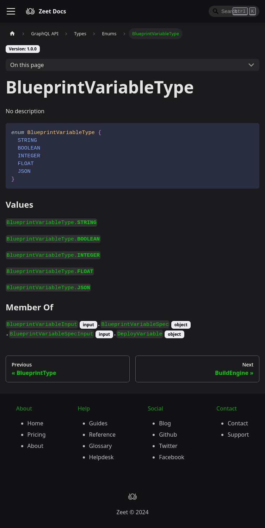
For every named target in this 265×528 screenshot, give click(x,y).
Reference (102, 434)
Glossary (100, 446)
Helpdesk (101, 457)
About (35, 446)
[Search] (234, 11)
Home (35, 423)
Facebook (171, 457)
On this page (27, 65)
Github (168, 434)
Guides (98, 423)
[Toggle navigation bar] (11, 11)
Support (238, 434)
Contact (238, 423)
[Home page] (12, 33)
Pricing (36, 434)
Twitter (168, 446)
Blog (165, 423)
